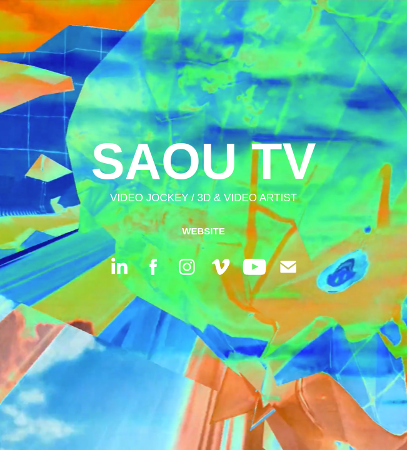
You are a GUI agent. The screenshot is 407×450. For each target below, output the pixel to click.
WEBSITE (203, 231)
